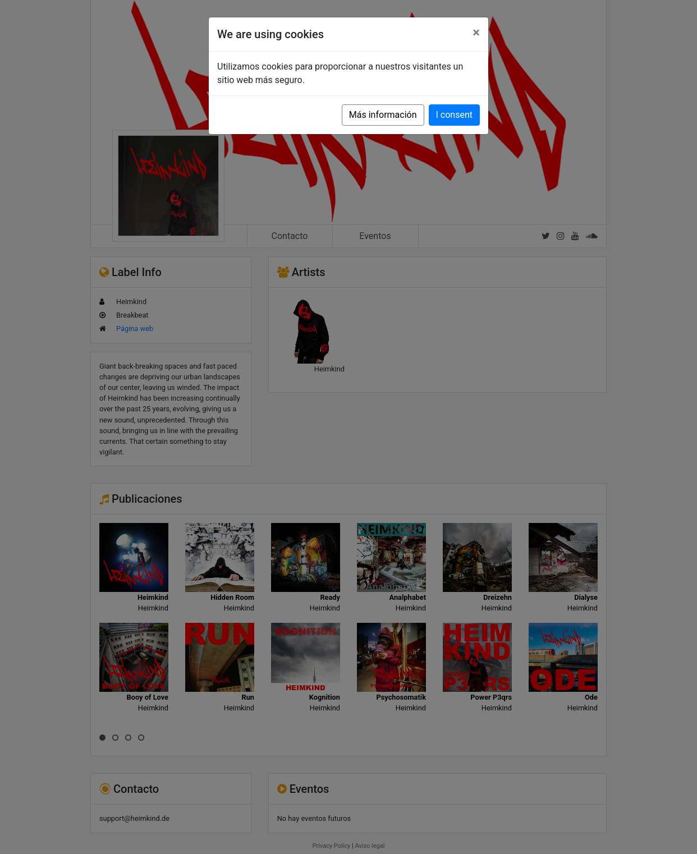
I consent (454, 114)
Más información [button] (383, 114)
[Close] (476, 32)
